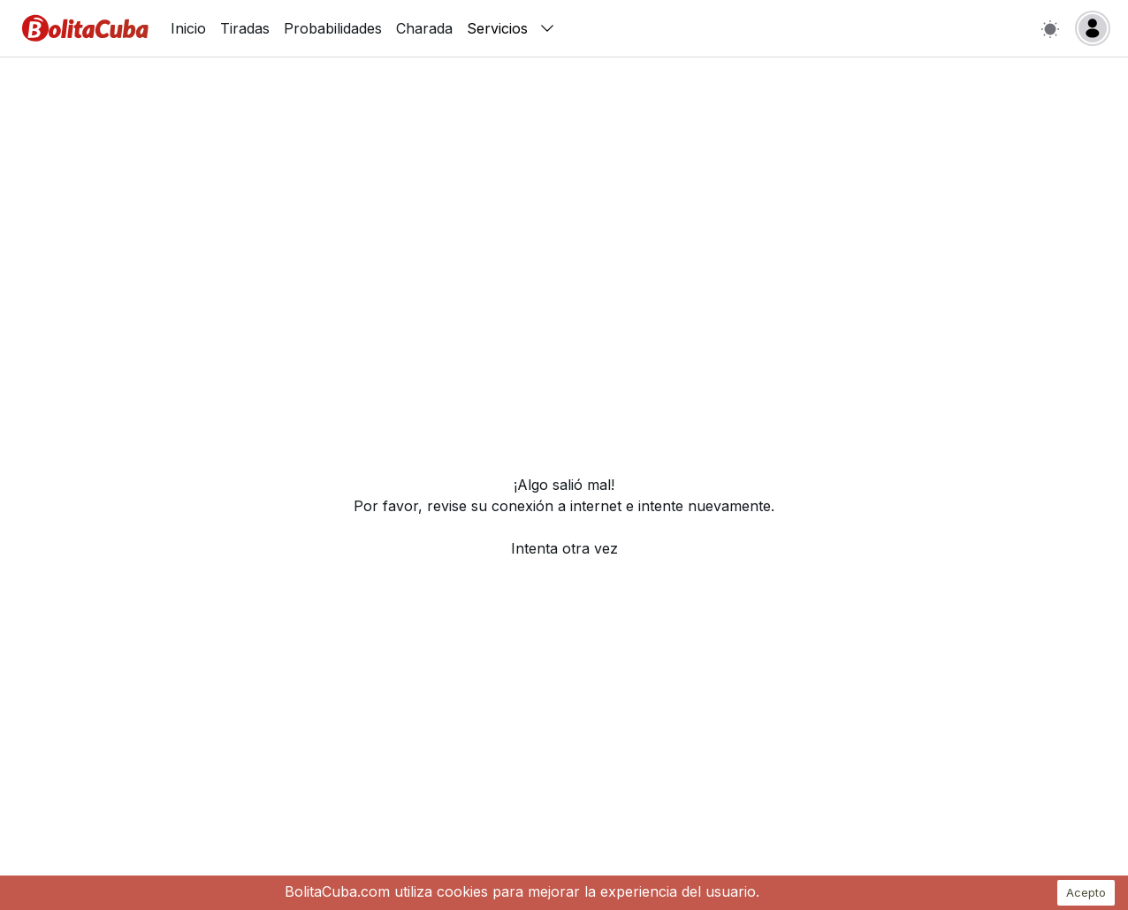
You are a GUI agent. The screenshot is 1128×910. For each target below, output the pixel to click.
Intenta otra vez (564, 548)
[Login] (1092, 28)
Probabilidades (333, 28)
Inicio (188, 28)
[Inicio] (85, 28)
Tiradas (245, 28)
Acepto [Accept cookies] (1086, 892)
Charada (424, 28)
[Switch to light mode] (1050, 29)
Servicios (511, 28)
